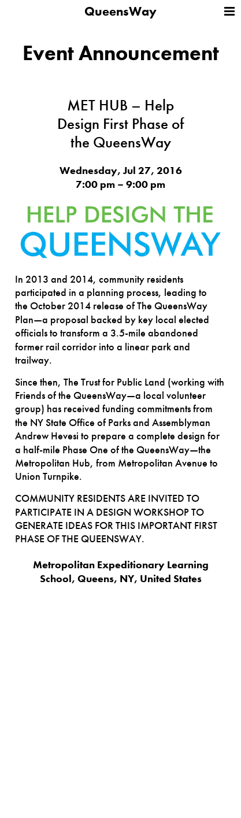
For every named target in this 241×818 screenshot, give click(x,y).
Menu (229, 11)
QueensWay (120, 11)
